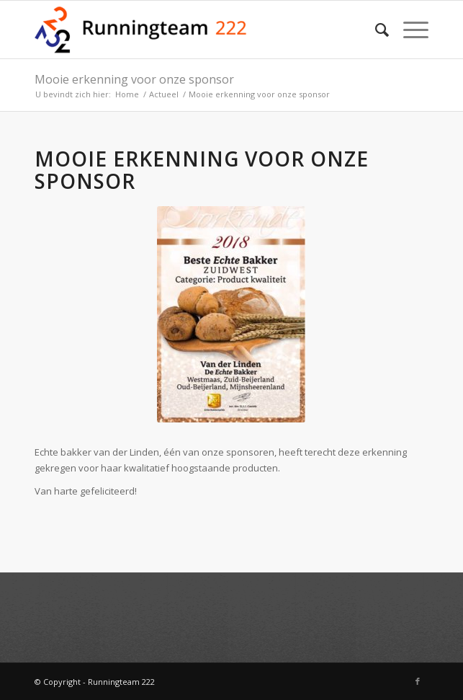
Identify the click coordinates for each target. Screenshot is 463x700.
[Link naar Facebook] (417, 681)
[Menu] (408, 29)
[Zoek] (375, 29)
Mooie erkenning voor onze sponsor (134, 79)
